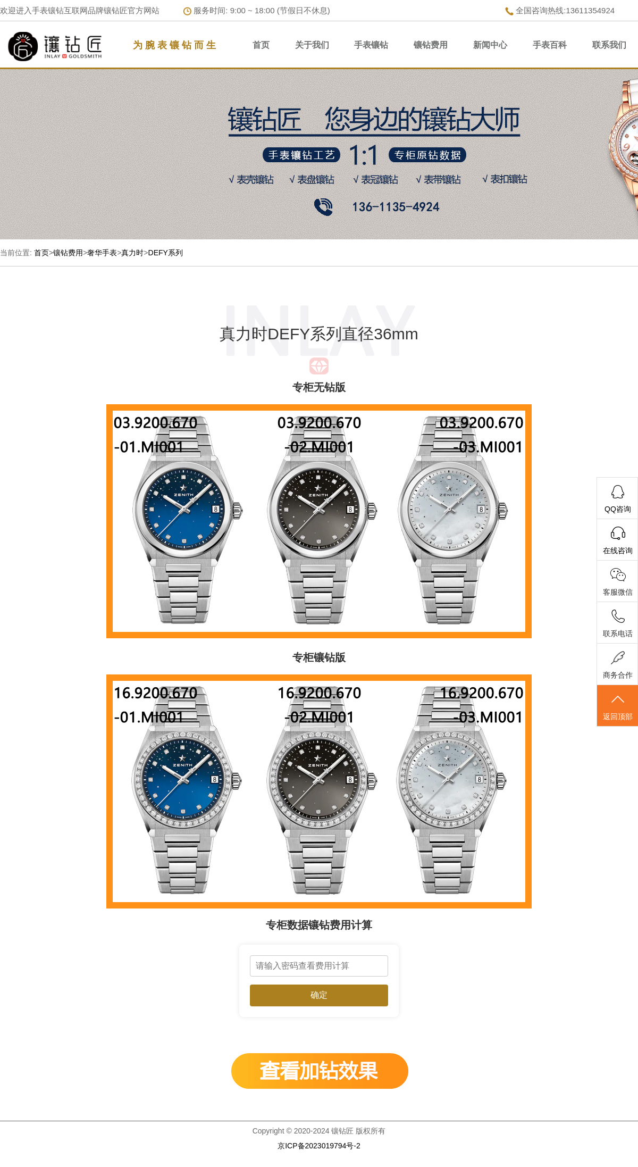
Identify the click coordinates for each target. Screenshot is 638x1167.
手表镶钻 (371, 44)
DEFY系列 (165, 252)
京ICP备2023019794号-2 (319, 1145)
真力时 (132, 252)
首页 (261, 44)
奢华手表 (102, 252)
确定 (319, 994)
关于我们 (312, 44)
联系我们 (609, 44)
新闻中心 (490, 44)
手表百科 (550, 44)
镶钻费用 (431, 44)
